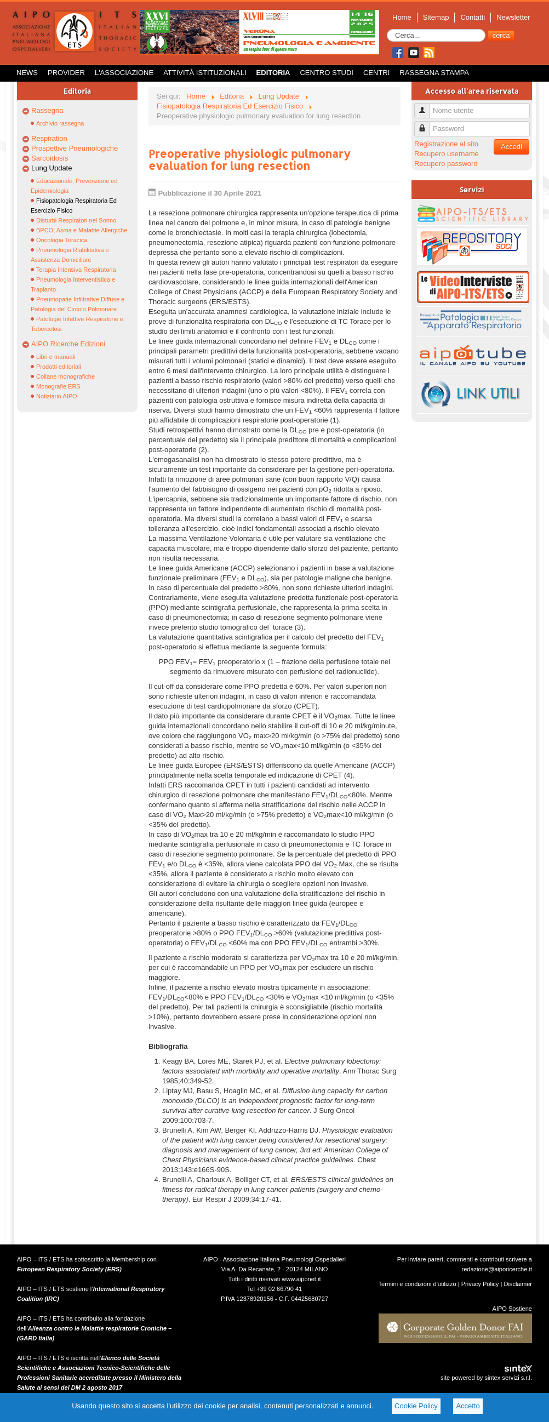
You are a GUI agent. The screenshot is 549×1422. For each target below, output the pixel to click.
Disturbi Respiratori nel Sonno (76, 220)
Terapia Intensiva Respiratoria (76, 269)
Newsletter (513, 17)
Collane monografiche (65, 376)
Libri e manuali (56, 356)
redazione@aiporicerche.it (496, 1269)
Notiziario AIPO (56, 396)
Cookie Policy (416, 1406)
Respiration (49, 138)
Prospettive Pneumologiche (74, 148)
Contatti (472, 17)
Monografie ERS (58, 386)
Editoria (273, 72)
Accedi (511, 146)
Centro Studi (326, 72)
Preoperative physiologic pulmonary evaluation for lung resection (249, 159)
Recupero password (446, 163)
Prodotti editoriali (58, 366)
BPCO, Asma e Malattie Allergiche (81, 230)
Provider (66, 72)
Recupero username (446, 154)
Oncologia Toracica (61, 240)
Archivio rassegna (60, 123)
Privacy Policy (480, 1284)
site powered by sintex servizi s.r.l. (486, 1377)
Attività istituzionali (204, 72)
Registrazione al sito (446, 144)
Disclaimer (518, 1284)
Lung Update (51, 168)
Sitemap (436, 17)
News (27, 72)
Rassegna (47, 110)
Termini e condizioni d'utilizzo (417, 1284)
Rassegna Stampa (434, 72)
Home (401, 17)
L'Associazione (124, 72)
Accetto (467, 1406)
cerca (501, 35)
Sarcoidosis (49, 158)
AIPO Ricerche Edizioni (68, 344)
